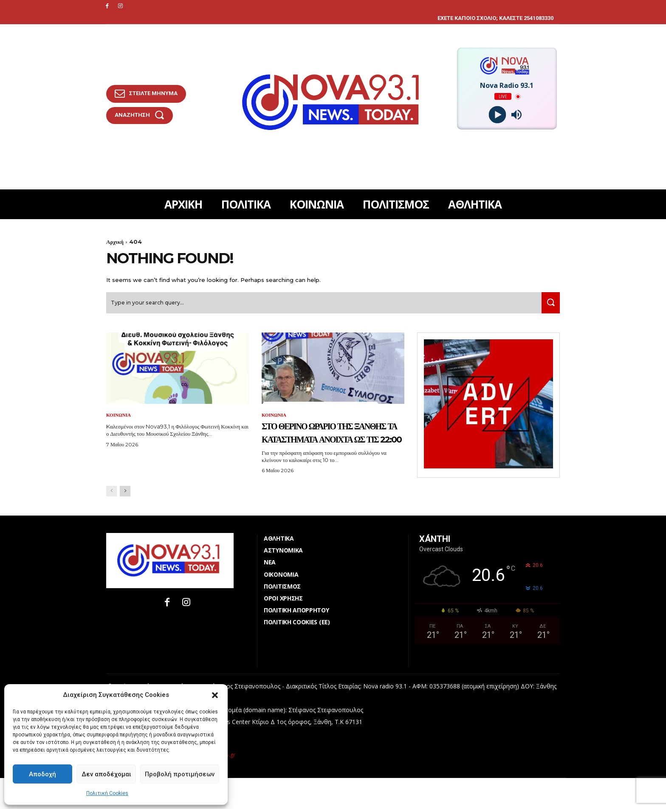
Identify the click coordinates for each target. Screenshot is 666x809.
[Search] (548, 306)
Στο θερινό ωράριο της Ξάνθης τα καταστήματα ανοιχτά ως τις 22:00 (328, 449)
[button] (215, 695)
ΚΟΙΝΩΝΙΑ (119, 419)
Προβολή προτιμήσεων (179, 774)
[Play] (497, 115)
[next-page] (125, 522)
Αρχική (115, 241)
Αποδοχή (42, 774)
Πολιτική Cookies (107, 793)
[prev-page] (111, 522)
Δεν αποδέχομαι (106, 774)
